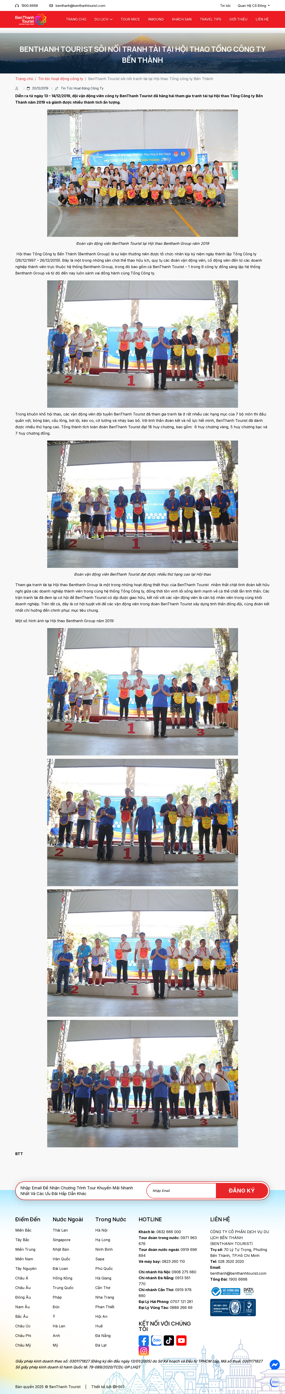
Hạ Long (102, 1239)
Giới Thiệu (238, 19)
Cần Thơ (102, 1287)
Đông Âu (23, 1297)
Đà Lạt (100, 1345)
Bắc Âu (21, 1316)
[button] (254, 6)
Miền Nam (24, 1259)
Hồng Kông (62, 1278)
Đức (56, 1307)
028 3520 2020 (227, 1261)
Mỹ (55, 1345)
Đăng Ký (242, 1190)
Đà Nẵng (103, 1335)
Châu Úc (23, 1326)
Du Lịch (101, 19)
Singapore (61, 1239)
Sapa (99, 1259)
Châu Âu (23, 1287)
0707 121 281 (166, 1301)
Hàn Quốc (61, 1259)
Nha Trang (104, 1297)
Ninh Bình (104, 1249)
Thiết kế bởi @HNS (107, 1386)
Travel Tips (210, 19)
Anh (56, 1335)
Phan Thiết (104, 1307)
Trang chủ (76, 19)
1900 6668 (228, 1279)
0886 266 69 (165, 1307)
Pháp (57, 1297)
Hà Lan (59, 1326)
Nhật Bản (61, 1249)
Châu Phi (23, 1335)
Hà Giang (103, 1278)
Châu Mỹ (23, 1345)
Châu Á (21, 1278)
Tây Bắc (22, 1239)
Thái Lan (60, 1230)
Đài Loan (60, 1268)
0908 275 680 (167, 1272)
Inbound (156, 19)
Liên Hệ (262, 19)
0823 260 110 (162, 1261)
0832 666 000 (160, 1232)
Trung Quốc (63, 1287)
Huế (99, 1326)
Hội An (101, 1316)
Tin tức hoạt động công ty (60, 78)
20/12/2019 (37, 88)
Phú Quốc (104, 1268)
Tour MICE (130, 19)
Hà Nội (101, 1230)
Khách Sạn (182, 19)
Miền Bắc (23, 1230)
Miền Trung (25, 1249)
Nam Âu (22, 1307)
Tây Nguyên (25, 1268)
